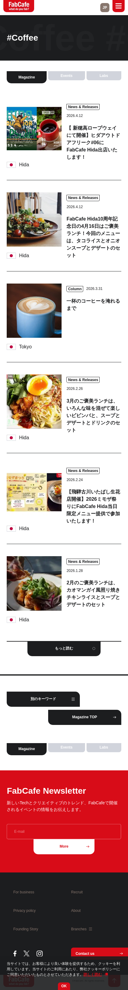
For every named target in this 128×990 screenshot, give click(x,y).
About (75, 911)
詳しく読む (93, 974)
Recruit (77, 892)
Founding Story (25, 929)
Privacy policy (24, 911)
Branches (81, 929)
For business (23, 892)
